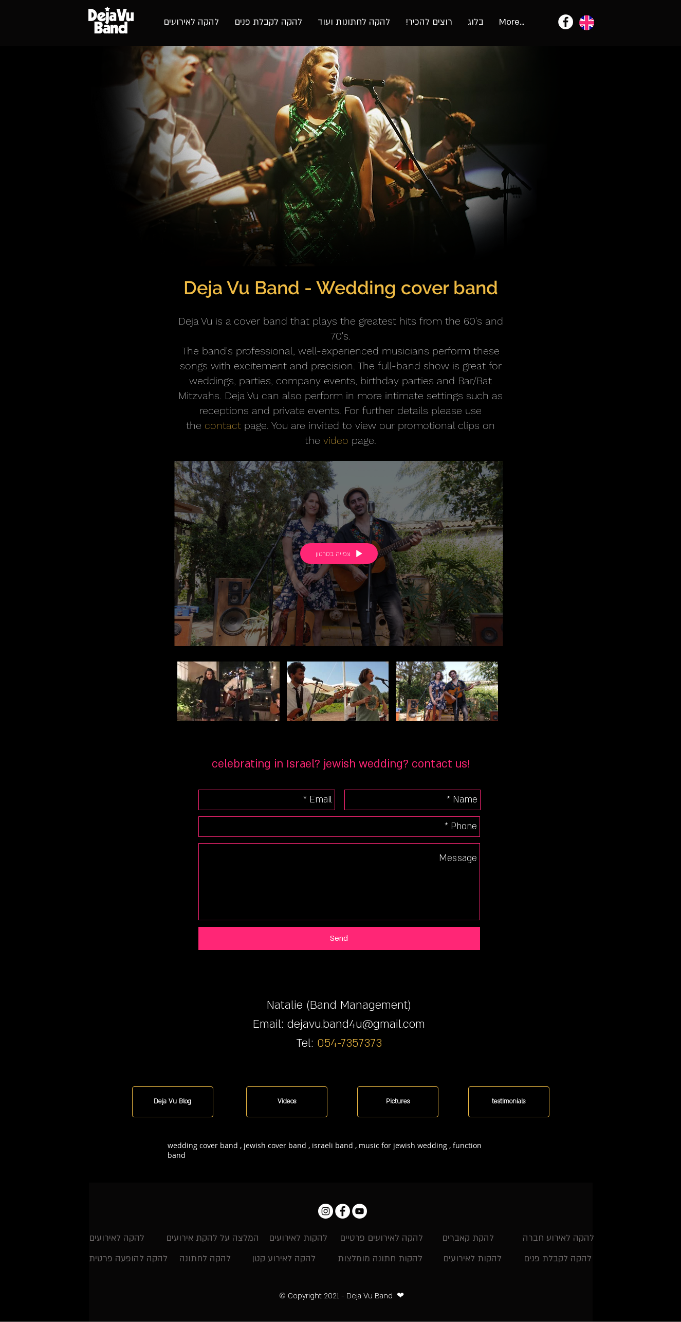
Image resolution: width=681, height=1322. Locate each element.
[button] (329, 1168)
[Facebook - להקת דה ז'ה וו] (342, 1211)
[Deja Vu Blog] (172, 1101)
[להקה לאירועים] (116, 1238)
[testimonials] (508, 1101)
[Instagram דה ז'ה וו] (325, 1211)
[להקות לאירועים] (298, 1238)
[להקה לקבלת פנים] (558, 1259)
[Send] (339, 938)
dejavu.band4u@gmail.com (356, 1024)
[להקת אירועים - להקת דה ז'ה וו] (565, 21)
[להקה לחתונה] (205, 1259)
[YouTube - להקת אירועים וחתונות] (359, 1211)
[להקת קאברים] (468, 1238)
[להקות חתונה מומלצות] (380, 1259)
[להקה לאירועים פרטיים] (381, 1238)
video (335, 440)
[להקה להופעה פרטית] (128, 1259)
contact (223, 425)
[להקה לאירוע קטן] (284, 1259)
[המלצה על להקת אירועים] (212, 1238)
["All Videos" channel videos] (338, 697)
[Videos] (286, 1101)
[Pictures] (397, 1101)
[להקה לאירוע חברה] (558, 1238)
